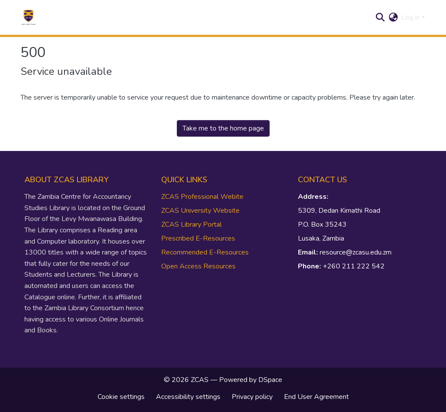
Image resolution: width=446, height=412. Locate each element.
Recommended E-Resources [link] (205, 252)
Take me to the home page (223, 128)
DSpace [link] (270, 380)
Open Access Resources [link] (198, 266)
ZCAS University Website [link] (200, 210)
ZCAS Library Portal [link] (191, 224)
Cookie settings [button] (121, 397)
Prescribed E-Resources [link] (198, 238)
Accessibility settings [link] (188, 397)
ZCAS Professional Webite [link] (202, 196)
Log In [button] (411, 17)
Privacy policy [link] (252, 397)
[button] (28, 17)
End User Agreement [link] (316, 397)
